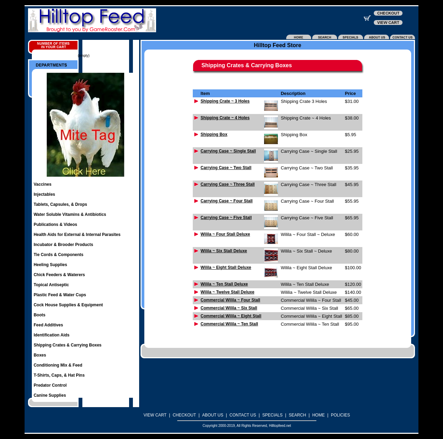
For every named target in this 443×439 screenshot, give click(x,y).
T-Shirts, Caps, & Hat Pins (59, 375)
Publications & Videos (55, 224)
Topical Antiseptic (51, 284)
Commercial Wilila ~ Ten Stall (229, 324)
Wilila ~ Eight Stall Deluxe (226, 267)
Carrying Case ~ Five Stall (226, 217)
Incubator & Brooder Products (63, 244)
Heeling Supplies (50, 264)
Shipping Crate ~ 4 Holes (225, 117)
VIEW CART (155, 415)
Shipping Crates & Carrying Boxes (67, 345)
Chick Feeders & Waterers (59, 274)
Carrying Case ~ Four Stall (227, 201)
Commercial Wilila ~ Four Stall (230, 300)
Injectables (44, 194)
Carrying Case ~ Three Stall (228, 184)
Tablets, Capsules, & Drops (60, 204)
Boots (39, 315)
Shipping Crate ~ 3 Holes (225, 101)
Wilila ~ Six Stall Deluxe (224, 250)
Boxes (40, 355)
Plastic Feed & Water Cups (60, 294)
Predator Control (50, 385)
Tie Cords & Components (58, 254)
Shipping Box (214, 134)
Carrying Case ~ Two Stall (226, 167)
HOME (318, 415)
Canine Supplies (50, 395)
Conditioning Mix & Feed (58, 365)
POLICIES (340, 415)
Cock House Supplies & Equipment (68, 304)
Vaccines (42, 184)
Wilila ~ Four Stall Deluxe (225, 234)
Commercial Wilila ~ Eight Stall (231, 316)
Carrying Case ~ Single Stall (228, 151)
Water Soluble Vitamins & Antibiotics (70, 214)
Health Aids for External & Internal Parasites (77, 234)
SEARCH (297, 415)
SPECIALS (272, 415)
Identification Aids (52, 335)
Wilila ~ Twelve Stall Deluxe (227, 292)
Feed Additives (48, 325)
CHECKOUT (184, 415)
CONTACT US (242, 415)
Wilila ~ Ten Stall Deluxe (224, 284)
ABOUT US (212, 415)
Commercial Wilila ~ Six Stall (229, 308)
